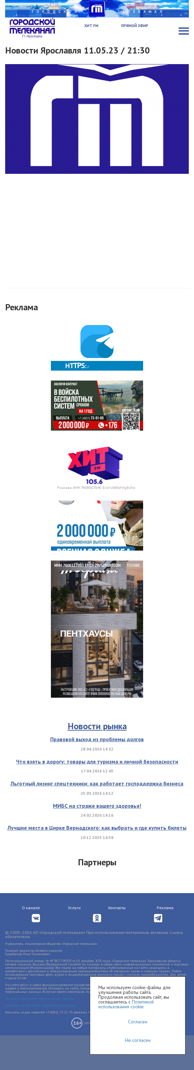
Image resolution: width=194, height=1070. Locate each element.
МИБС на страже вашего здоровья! (97, 805)
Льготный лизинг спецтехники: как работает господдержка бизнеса (97, 783)
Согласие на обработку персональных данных (41, 1005)
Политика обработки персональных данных (39, 998)
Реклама (165, 907)
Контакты (117, 907)
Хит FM (91, 25)
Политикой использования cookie (126, 1004)
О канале (31, 907)
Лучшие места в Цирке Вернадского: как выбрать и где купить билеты (97, 827)
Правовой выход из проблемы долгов (97, 739)
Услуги (74, 907)
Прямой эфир (134, 25)
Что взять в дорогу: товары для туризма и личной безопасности (97, 761)
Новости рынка (97, 726)
